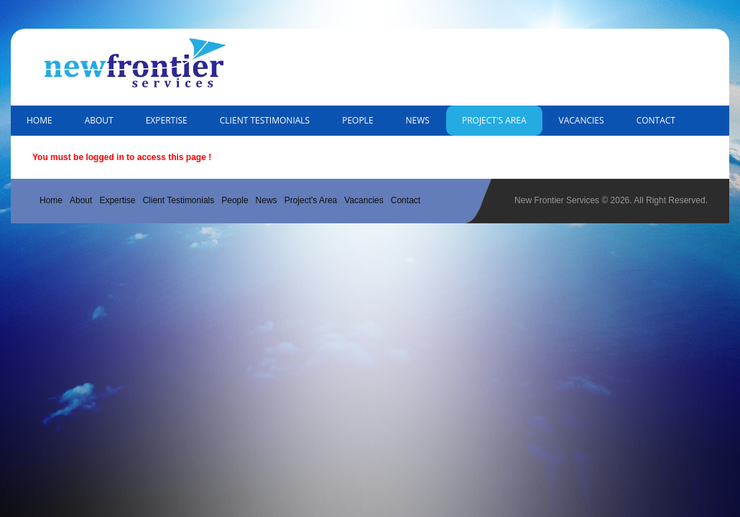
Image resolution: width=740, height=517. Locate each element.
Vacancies (581, 120)
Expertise (167, 120)
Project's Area (494, 120)
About (99, 120)
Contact (656, 120)
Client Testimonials (265, 120)
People (357, 120)
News (418, 120)
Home (39, 120)
